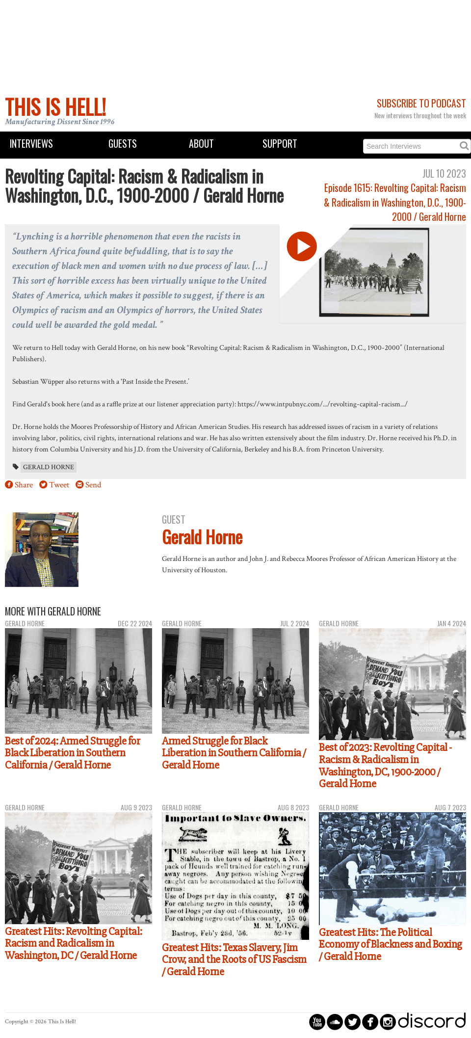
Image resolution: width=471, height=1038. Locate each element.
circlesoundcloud (335, 1021)
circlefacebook (370, 1021)
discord (431, 1021)
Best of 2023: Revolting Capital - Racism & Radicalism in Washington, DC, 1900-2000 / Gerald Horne (385, 766)
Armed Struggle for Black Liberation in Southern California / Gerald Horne (234, 753)
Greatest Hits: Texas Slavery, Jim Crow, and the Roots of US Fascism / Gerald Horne (234, 960)
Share (24, 484)
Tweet (59, 484)
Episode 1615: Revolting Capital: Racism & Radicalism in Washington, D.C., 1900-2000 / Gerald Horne (395, 202)
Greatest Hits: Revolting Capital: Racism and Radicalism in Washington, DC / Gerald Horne (73, 943)
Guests (122, 143)
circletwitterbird (352, 1021)
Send (93, 484)
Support (279, 143)
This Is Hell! (55, 106)
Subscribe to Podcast (421, 103)
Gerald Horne (48, 467)
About (201, 143)
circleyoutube (317, 1021)
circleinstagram (388, 1021)
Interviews (31, 143)
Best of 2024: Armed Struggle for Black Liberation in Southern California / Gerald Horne (72, 753)
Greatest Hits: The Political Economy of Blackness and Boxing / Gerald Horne (390, 944)
